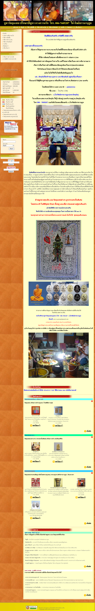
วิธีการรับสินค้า (53, 27)
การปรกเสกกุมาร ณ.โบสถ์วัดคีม (33, 587)
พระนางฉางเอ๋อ (36, 415)
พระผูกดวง (58, 416)
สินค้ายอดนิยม (10, 106)
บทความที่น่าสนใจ (8, 35)
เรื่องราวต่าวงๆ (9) (8, 57)
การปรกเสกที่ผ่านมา (30, 580)
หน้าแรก (16, 27)
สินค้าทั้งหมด (9, 108)
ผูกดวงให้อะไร (28, 545)
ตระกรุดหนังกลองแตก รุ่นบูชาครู (58, 487)
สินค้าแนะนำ (10, 104)
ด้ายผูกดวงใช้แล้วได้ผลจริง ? (32, 555)
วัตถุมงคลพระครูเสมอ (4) (10, 116)
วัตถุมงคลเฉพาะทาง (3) (10, 114)
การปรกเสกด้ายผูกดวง (30, 590)
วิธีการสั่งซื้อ (31, 27)
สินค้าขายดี (9, 102)
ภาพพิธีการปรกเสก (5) (9, 59)
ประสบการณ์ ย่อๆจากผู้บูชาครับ (32, 557)
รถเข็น (63, 27)
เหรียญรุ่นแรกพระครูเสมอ (36, 510)
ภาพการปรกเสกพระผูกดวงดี (32, 577)
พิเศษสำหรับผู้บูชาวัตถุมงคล (32, 560)
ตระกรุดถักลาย (81, 487)
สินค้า (23, 27)
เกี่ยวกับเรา (78, 27)
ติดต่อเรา (70, 27)
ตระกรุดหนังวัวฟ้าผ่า (36, 487)
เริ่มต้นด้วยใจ (28, 542)
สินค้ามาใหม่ (9, 100)
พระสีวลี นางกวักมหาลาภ (58, 451)
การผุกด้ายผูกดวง (29, 563)
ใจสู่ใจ (26, 539)
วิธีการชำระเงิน (42, 27)
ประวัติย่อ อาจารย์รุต (30, 547)
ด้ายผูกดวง (35, 451)
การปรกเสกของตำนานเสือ (31, 582)
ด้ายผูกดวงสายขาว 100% (31, 550)
